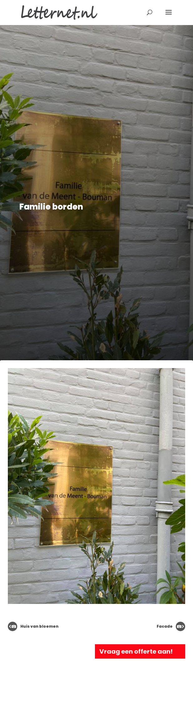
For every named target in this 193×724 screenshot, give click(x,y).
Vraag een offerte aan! (136, 651)
